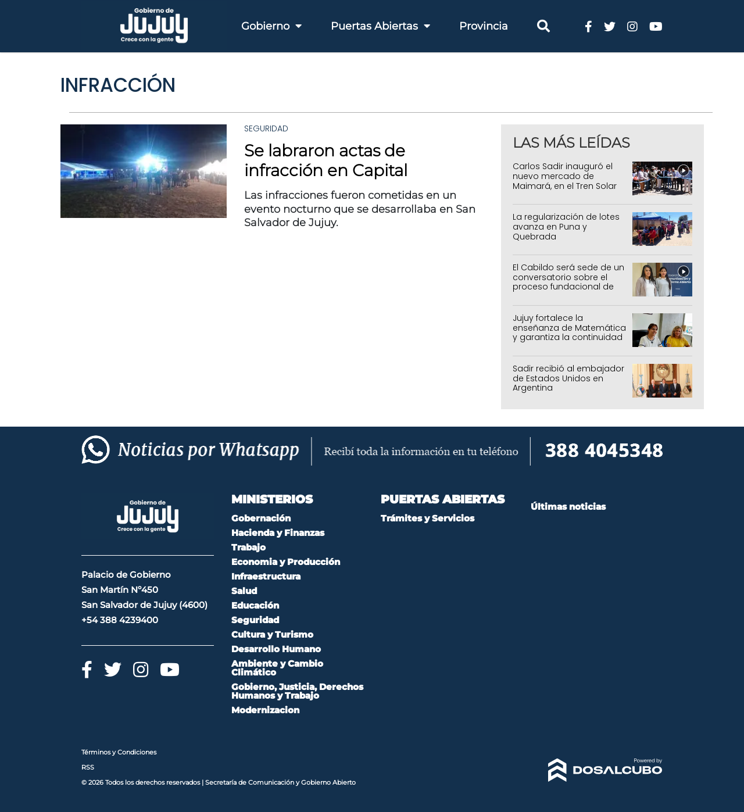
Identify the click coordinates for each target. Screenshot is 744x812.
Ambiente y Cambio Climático (277, 668)
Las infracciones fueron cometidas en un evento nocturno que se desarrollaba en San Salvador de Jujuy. (359, 209)
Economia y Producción (285, 561)
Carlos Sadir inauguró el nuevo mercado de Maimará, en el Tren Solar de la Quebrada (565, 180)
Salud (244, 590)
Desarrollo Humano (276, 648)
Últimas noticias (568, 506)
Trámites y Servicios (427, 518)
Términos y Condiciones (118, 752)
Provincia (483, 26)
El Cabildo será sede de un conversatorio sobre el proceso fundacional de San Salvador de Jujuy (568, 282)
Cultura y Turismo (272, 634)
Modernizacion (265, 710)
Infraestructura (266, 576)
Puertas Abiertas (380, 26)
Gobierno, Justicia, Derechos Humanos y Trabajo (297, 691)
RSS (87, 767)
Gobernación (261, 518)
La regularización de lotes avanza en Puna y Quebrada (566, 226)
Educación (255, 605)
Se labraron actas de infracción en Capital (325, 160)
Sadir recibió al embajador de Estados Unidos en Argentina (568, 378)
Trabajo (248, 547)
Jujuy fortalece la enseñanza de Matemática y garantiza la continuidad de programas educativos (569, 332)
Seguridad (266, 128)
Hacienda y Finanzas (277, 532)
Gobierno (271, 26)
